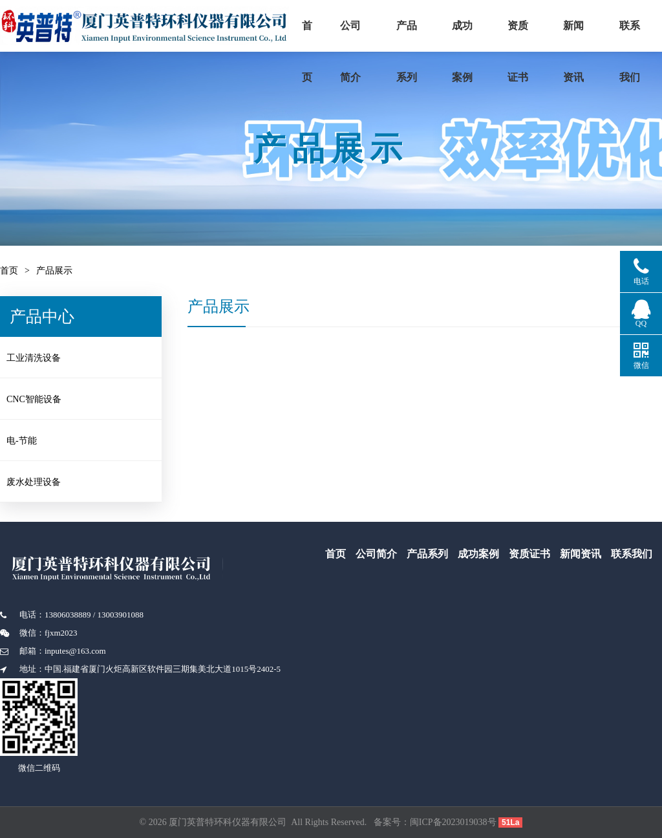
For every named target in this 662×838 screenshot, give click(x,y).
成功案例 (512, 36)
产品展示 (54, 270)
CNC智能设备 (42, 400)
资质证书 (581, 36)
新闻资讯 (580, 553)
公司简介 (369, 36)
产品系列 (439, 36)
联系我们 (631, 553)
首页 (317, 36)
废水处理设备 (42, 480)
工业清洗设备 (42, 360)
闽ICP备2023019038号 (453, 822)
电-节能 (30, 440)
